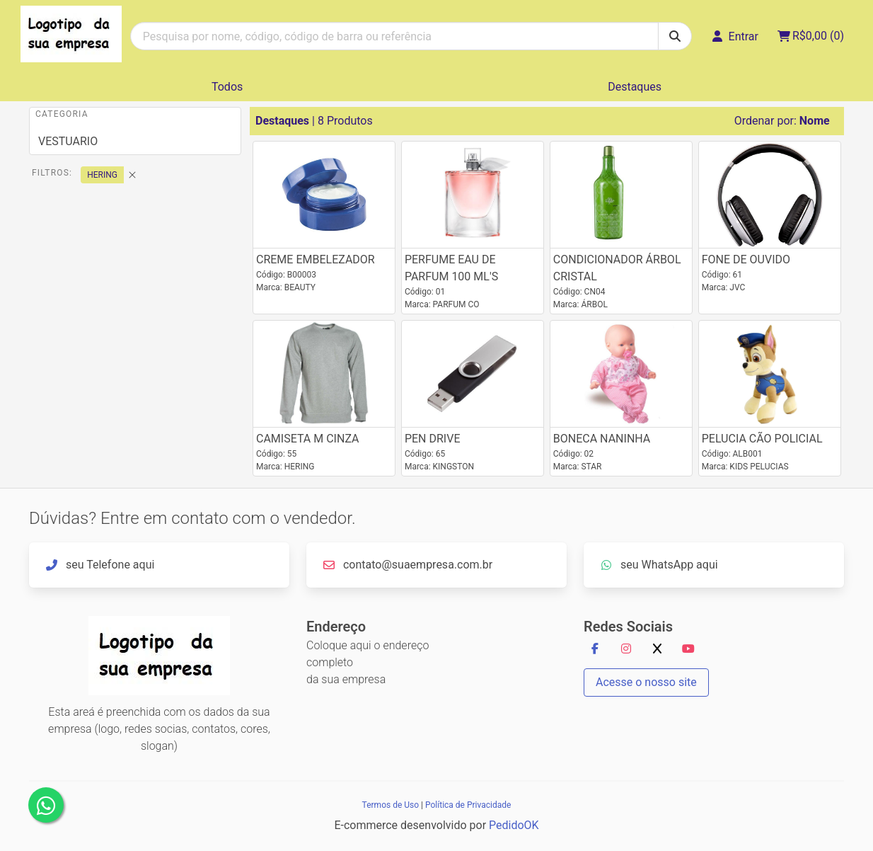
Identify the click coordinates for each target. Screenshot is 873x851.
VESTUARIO (68, 141)
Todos (227, 86)
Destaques (634, 86)
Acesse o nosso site (646, 682)
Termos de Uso (390, 805)
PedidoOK (514, 825)
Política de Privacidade (468, 805)
